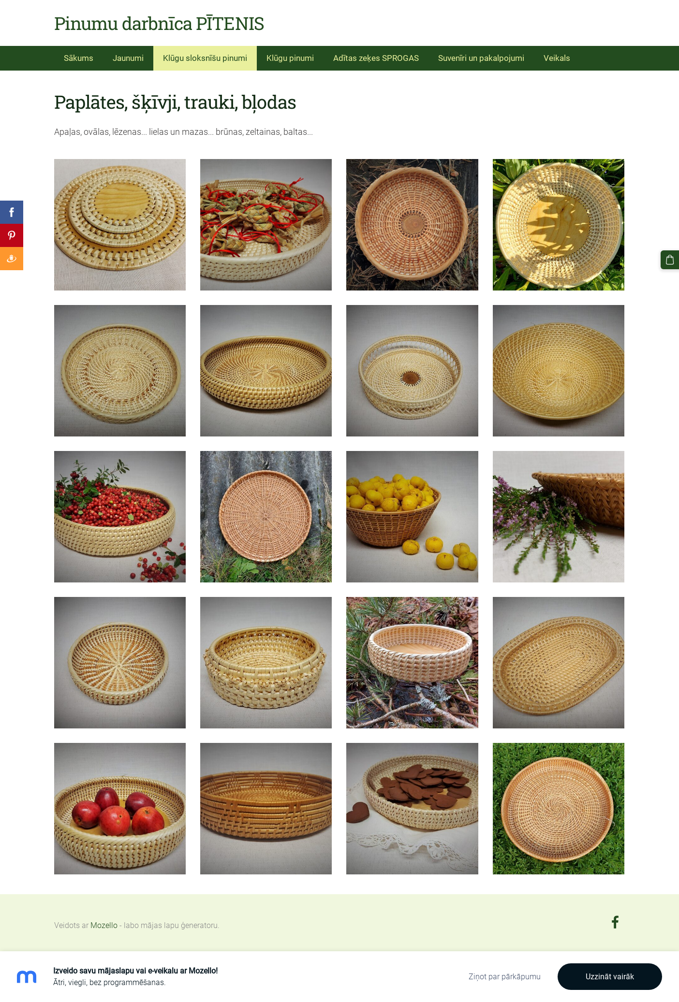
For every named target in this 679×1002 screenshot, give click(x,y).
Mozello (104, 925)
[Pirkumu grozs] (670, 259)
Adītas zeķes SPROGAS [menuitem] (376, 58)
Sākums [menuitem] (78, 58)
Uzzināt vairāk (610, 976)
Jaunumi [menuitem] (128, 58)
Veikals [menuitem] (557, 58)
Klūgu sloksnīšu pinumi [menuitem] (205, 58)
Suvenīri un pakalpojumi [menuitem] (481, 58)
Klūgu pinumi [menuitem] (290, 58)
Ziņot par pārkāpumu (505, 976)
